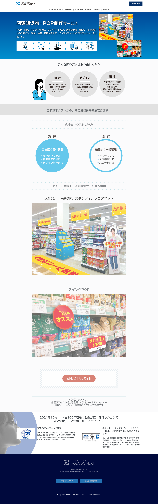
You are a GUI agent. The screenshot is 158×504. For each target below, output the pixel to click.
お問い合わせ (135, 3)
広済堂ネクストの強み (83, 9)
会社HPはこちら (67, 481)
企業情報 (106, 9)
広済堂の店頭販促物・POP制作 (60, 9)
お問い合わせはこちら (79, 378)
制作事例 (97, 9)
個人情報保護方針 (91, 481)
